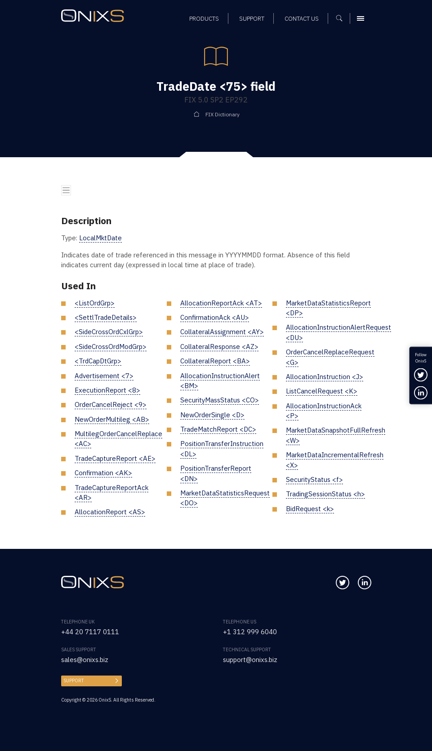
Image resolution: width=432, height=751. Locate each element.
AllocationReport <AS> (110, 512)
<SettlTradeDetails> (106, 317)
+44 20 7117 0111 (90, 631)
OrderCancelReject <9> (111, 404)
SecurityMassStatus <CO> (219, 400)
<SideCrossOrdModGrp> (111, 346)
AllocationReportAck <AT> (221, 303)
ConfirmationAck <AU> (214, 317)
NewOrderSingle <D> (212, 415)
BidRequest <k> (310, 508)
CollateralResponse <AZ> (219, 346)
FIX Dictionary (222, 114)
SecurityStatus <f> (314, 479)
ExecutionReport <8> (107, 390)
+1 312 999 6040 (250, 631)
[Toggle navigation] (66, 190)
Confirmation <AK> (103, 472)
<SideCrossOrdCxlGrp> (109, 331)
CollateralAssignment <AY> (222, 331)
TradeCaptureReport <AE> (115, 458)
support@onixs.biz (250, 659)
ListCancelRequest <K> (321, 391)
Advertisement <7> (104, 375)
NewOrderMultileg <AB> (112, 419)
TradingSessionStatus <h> (325, 494)
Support (73, 680)
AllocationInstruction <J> (324, 376)
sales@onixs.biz (84, 659)
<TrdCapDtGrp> (98, 361)
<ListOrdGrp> (95, 303)
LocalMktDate (100, 238)
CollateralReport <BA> (215, 361)
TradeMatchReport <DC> (218, 429)
